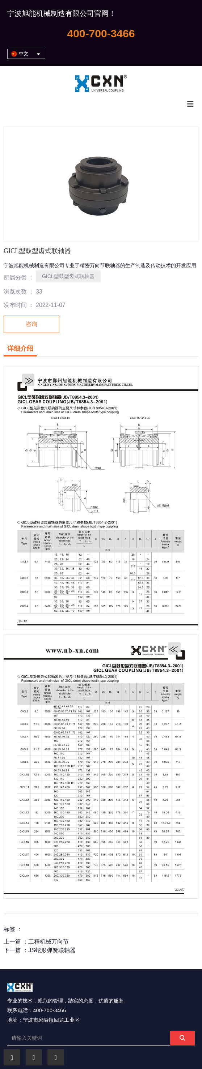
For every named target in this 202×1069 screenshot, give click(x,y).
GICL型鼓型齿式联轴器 (68, 276)
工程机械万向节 (48, 941)
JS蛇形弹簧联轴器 (52, 950)
